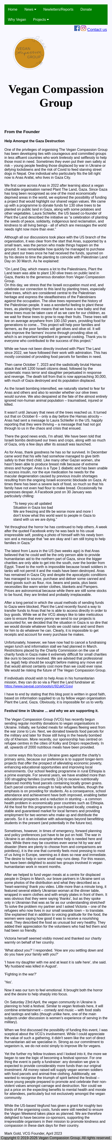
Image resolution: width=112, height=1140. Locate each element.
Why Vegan (17, 19)
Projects (41, 19)
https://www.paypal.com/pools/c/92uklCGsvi (38, 686)
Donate (86, 9)
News (30, 9)
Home (12, 9)
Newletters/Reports (58, 9)
